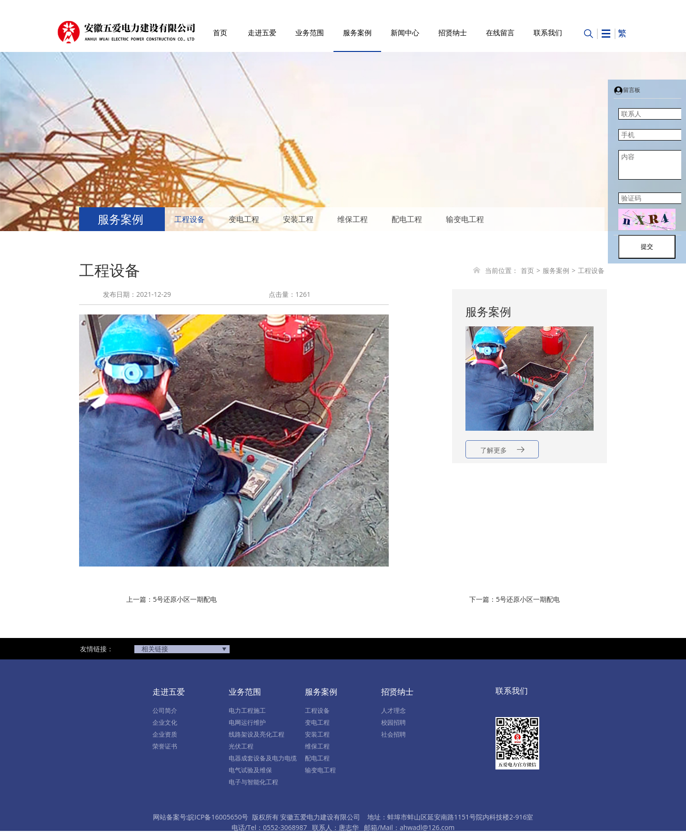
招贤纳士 (452, 32)
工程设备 (189, 219)
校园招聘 (393, 722)
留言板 (627, 90)
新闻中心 (405, 32)
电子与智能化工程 (253, 782)
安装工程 (298, 219)
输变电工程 (465, 219)
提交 (647, 246)
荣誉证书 (164, 746)
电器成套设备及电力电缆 (263, 758)
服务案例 (357, 32)
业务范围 (309, 32)
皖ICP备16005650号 (218, 816)
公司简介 (164, 710)
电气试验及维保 (250, 770)
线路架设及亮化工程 (256, 734)
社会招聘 (393, 734)
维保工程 (352, 219)
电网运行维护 (247, 722)
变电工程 (244, 219)
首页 (220, 32)
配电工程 (407, 219)
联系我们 (548, 32)
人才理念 (393, 710)
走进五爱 (262, 32)
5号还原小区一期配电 (185, 599)
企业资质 (164, 734)
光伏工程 (241, 746)
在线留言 (500, 32)
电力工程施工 (247, 710)
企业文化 (164, 722)
